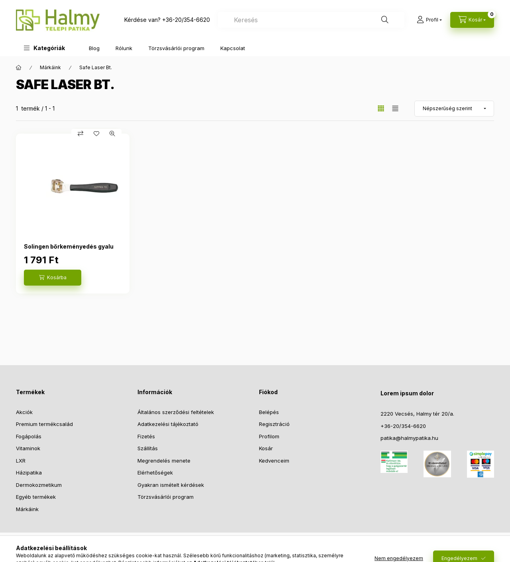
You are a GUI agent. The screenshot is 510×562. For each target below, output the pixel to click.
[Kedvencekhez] (96, 133)
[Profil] (429, 20)
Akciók (24, 412)
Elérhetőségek (155, 472)
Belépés (269, 412)
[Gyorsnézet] (112, 133)
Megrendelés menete (163, 460)
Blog (94, 48)
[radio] (395, 108)
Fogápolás (28, 436)
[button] (44, 48)
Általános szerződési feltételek (175, 412)
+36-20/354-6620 (186, 19)
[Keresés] (384, 19)
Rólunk (124, 48)
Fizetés (146, 436)
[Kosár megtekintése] (472, 20)
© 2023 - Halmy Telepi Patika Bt (255, 549)
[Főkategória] (19, 67)
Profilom (269, 436)
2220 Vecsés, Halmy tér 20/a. (417, 413)
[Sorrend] (454, 109)
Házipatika (29, 472)
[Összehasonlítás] (80, 133)
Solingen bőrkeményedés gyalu (69, 246)
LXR (21, 460)
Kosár (266, 448)
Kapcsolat (232, 48)
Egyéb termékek (36, 497)
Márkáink (50, 67)
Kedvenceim (274, 460)
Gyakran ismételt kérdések (170, 485)
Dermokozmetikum (39, 485)
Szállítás (147, 448)
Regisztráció (274, 424)
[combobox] (311, 20)
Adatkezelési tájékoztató (167, 424)
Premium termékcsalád (44, 424)
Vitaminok (28, 448)
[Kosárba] (52, 278)
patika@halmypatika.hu (409, 438)
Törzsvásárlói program (176, 48)
